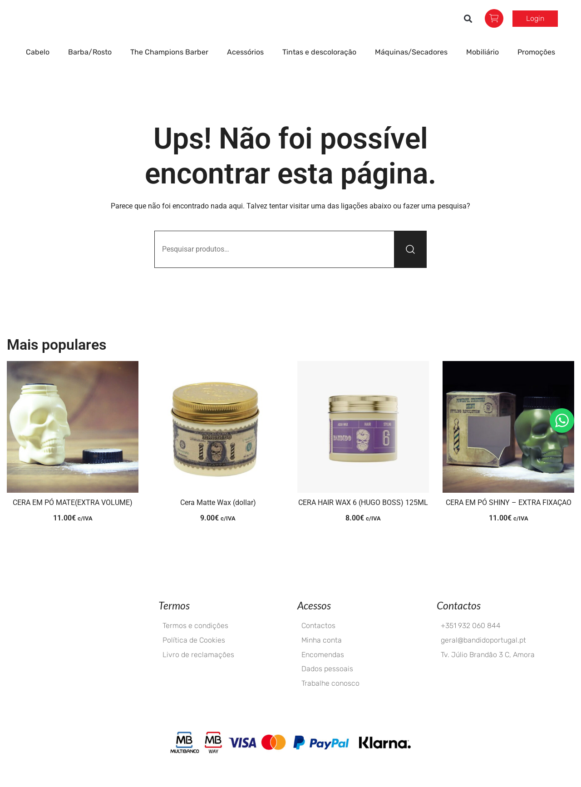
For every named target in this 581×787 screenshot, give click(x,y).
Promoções (536, 69)
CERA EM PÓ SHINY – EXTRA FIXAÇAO (508, 520)
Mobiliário (484, 69)
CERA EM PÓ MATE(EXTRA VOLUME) (73, 520)
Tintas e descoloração (321, 69)
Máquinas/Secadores (413, 69)
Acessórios (247, 69)
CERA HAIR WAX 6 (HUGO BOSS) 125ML (363, 520)
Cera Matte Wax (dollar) (218, 520)
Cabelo (40, 69)
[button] (468, 27)
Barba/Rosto (92, 69)
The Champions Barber (171, 69)
